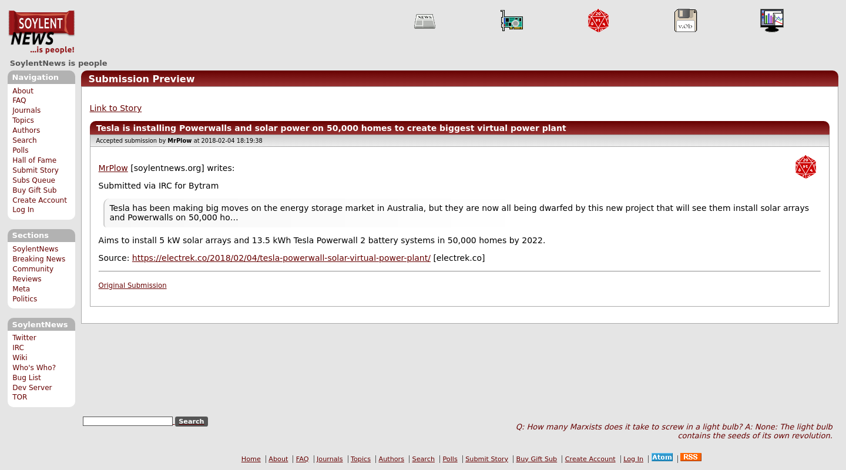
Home (251, 459)
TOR (19, 397)
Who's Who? (34, 368)
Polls (20, 150)
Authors (26, 130)
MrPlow (113, 168)
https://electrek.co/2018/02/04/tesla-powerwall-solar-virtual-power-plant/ (281, 258)
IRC (18, 348)
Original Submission (133, 285)
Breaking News (38, 259)
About (22, 91)
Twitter (24, 338)
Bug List (26, 378)
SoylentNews (41, 32)
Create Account (39, 200)
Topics (23, 120)
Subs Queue (33, 180)
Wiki (19, 358)
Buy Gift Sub (34, 190)
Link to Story (116, 108)
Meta (21, 289)
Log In (23, 210)
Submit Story (35, 170)
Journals (26, 110)
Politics (24, 299)
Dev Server (32, 388)
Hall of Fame (34, 160)
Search (24, 140)
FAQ (19, 100)
